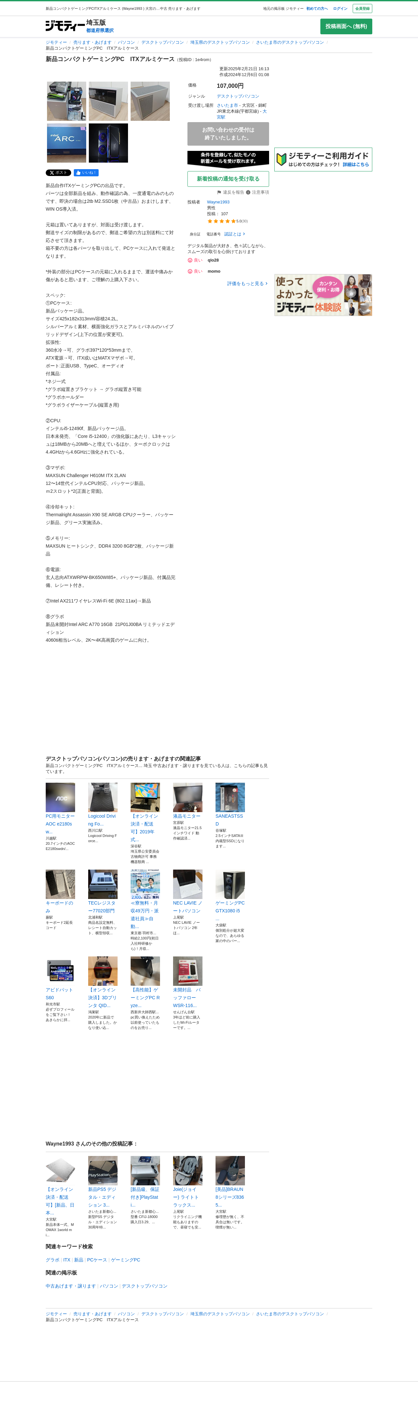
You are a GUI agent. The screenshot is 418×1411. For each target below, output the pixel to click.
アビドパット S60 (60, 978)
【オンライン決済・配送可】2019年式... (145, 812)
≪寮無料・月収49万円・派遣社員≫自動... (145, 899)
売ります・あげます (92, 42)
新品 (78, 1259)
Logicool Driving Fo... (103, 804)
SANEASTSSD (230, 804)
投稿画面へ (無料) (346, 26)
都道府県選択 (100, 30)
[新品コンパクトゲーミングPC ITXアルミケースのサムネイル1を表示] (67, 101)
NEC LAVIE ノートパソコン (187, 891)
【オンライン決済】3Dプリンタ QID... (103, 982)
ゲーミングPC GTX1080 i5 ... (230, 895)
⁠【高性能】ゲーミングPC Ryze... (145, 982)
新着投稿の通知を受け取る (228, 179)
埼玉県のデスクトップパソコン (220, 42)
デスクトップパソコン (162, 42)
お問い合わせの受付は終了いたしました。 (228, 133)
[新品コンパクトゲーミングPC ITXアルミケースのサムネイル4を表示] (67, 143)
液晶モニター (187, 801)
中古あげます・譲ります (71, 1286)
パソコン (126, 42)
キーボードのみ (60, 891)
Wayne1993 (219, 202)
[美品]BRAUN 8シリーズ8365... (230, 1182)
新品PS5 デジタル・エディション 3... (103, 1182)
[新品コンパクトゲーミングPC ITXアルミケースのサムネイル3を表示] (150, 101)
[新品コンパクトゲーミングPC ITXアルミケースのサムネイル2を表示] (108, 101)
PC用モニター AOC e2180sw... (60, 808)
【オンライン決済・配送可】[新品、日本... (60, 1185)
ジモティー (56, 42)
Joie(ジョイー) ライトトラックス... (187, 1182)
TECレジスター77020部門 (103, 891)
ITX (67, 1259)
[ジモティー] (65, 26)
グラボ (52, 1259)
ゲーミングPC (125, 1259)
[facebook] (86, 172)
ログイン (340, 8)
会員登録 (362, 8)
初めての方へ (317, 8)
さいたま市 (227, 105)
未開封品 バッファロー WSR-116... (187, 982)
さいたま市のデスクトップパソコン (290, 42)
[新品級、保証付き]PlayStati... (145, 1182)
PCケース (97, 1259)
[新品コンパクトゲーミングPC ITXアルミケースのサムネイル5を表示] (108, 143)
